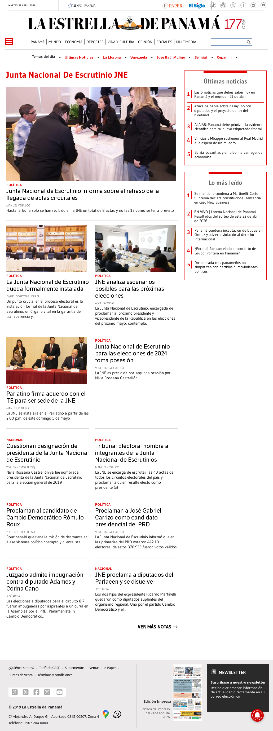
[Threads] (14, 692)
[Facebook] (36, 692)
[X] (25, 692)
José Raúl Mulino (171, 57)
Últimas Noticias (79, 57)
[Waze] (117, 714)
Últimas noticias (225, 81)
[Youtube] (59, 692)
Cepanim (224, 57)
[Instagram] (47, 692)
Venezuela (138, 57)
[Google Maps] (106, 714)
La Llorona (112, 57)
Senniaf (201, 57)
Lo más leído (225, 182)
